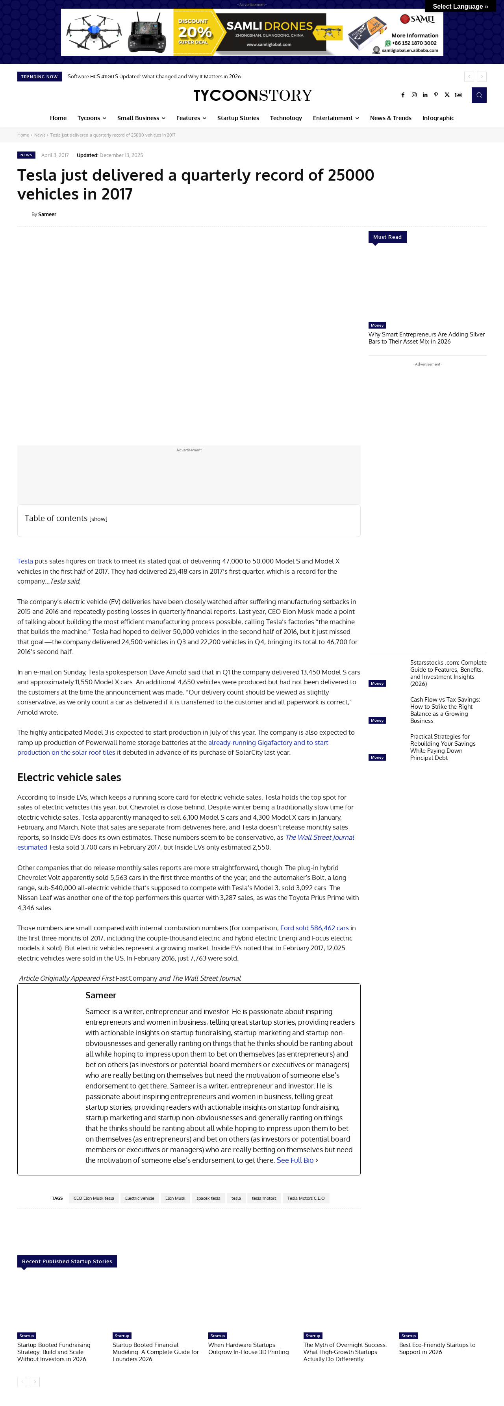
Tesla (26, 561)
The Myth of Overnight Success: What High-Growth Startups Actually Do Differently (345, 1352)
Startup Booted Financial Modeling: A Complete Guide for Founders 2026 (156, 1352)
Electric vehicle (139, 1198)
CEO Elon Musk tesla (94, 1198)
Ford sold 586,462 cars (315, 928)
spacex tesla (208, 1198)
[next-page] (35, 1382)
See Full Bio (295, 1160)
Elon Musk (175, 1198)
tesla (236, 1198)
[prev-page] (22, 1382)
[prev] (469, 76)
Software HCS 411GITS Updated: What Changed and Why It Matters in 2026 (154, 76)
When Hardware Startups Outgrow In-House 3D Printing (248, 1348)
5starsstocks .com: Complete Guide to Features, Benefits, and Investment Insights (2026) (448, 673)
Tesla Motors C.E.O (306, 1198)
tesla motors (264, 1198)
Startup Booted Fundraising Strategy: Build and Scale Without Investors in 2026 (54, 1352)
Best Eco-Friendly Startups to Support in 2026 (437, 1348)
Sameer (47, 214)
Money (377, 325)
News (39, 135)
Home (23, 135)
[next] (482, 76)
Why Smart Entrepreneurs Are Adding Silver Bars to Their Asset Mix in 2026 (427, 338)
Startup (27, 1335)
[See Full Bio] (317, 1160)
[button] (479, 94)
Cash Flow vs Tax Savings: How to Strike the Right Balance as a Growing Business (445, 710)
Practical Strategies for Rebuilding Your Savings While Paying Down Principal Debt (443, 747)
